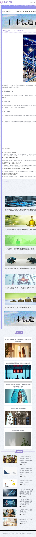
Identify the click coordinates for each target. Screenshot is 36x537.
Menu (31, 2)
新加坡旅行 (5, 181)
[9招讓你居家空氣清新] (18, 430)
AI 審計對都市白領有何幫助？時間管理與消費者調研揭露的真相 (25, 502)
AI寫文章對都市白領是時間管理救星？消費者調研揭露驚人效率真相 (26, 492)
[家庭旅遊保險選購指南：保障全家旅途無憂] (18, 363)
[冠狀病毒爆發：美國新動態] (18, 408)
